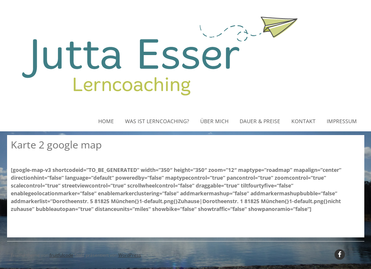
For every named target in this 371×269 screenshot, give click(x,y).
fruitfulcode (61, 255)
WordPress (129, 255)
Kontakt (303, 121)
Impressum (342, 121)
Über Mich (214, 121)
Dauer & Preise (260, 121)
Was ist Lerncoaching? (157, 121)
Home (106, 121)
